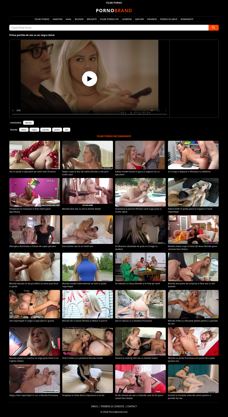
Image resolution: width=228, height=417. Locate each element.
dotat (23, 129)
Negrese (152, 19)
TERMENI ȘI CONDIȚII (112, 406)
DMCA (94, 406)
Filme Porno (42, 19)
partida (45, 129)
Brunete (92, 19)
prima (57, 129)
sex (66, 129)
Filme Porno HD (109, 19)
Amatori (57, 19)
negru (34, 129)
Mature (139, 19)
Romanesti (187, 19)
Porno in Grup (168, 19)
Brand (114, 10)
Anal (68, 19)
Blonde (79, 19)
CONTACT (132, 406)
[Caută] (214, 28)
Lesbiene (127, 19)
